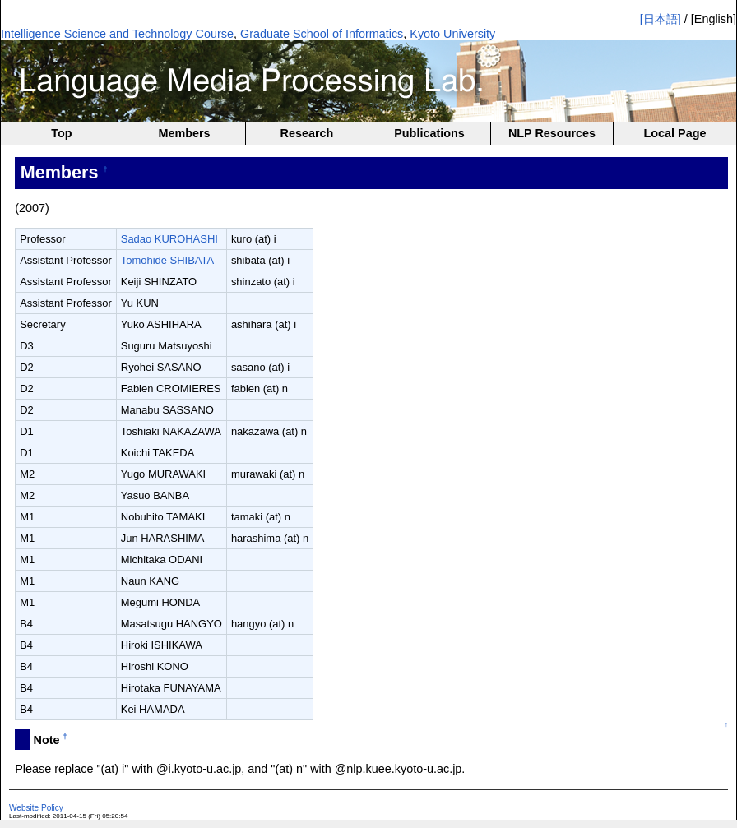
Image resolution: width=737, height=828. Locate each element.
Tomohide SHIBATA (167, 260)
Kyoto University (452, 33)
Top (61, 133)
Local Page (675, 133)
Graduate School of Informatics (321, 33)
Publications (429, 133)
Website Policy (36, 807)
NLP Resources (552, 133)
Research (307, 133)
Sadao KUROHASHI (169, 239)
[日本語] (660, 18)
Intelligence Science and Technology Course (117, 33)
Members (184, 133)
